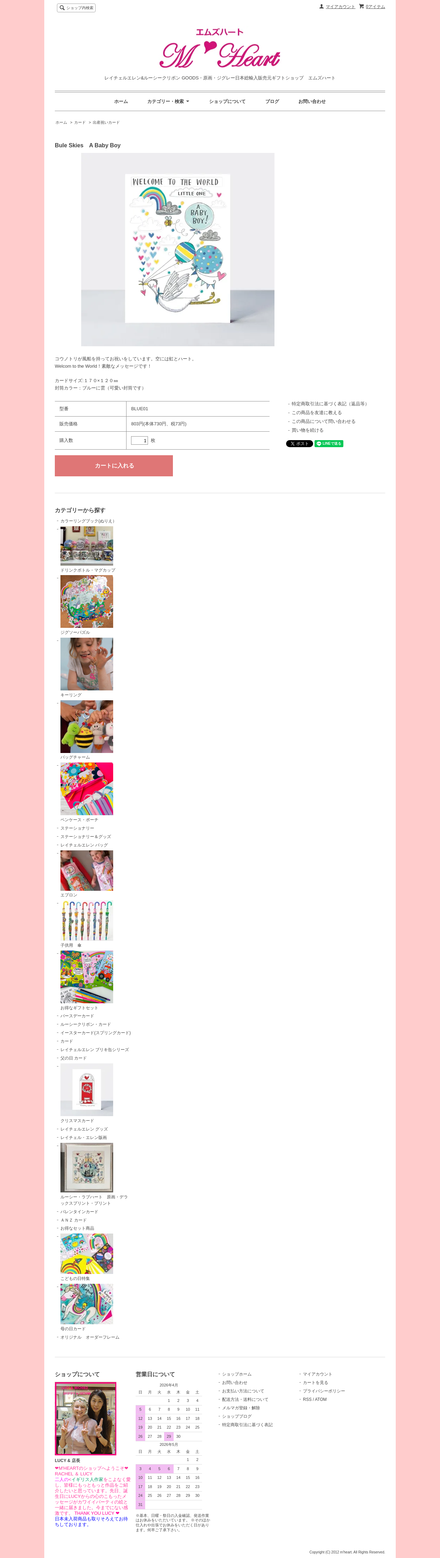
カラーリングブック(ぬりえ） (88, 521)
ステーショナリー (77, 828)
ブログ (272, 101)
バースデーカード (77, 1015)
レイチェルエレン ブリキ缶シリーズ (94, 1049)
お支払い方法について (243, 1391)
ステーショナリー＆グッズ (85, 836)
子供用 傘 (86, 924)
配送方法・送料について (245, 1399)
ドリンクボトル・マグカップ (87, 549)
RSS (307, 1399)
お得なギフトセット (86, 980)
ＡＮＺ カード (73, 1220)
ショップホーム (237, 1374)
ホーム (121, 101)
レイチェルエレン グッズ (84, 1129)
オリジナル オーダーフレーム (89, 1337)
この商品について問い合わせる (324, 421)
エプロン (86, 874)
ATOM (321, 1399)
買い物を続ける (308, 430)
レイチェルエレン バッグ (84, 845)
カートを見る (315, 1382)
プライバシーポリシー (324, 1391)
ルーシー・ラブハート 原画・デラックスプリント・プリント (94, 1174)
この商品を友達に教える (317, 412)
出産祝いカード (106, 122)
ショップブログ (237, 1416)
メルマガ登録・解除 (241, 1407)
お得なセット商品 (77, 1228)
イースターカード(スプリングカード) (95, 1032)
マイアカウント (340, 6)
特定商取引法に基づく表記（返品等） (330, 403)
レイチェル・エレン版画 (83, 1137)
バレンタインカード (79, 1211)
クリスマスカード (86, 1093)
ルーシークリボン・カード (85, 1024)
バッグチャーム (86, 730)
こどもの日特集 (86, 1257)
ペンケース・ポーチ (86, 792)
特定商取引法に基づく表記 (247, 1424)
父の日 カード (73, 1058)
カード (80, 122)
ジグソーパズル (86, 605)
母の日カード (86, 1307)
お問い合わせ (312, 101)
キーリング (86, 667)
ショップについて (227, 101)
